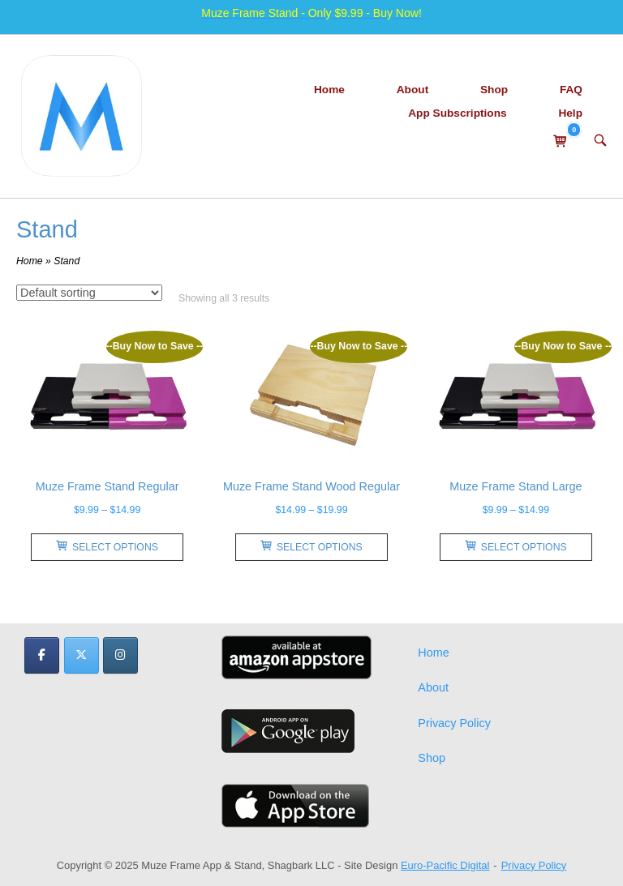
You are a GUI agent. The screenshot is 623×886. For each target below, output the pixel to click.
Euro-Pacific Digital (445, 865)
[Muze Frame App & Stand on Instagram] (120, 655)
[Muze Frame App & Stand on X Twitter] (81, 655)
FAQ (571, 89)
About (412, 89)
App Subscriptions (457, 113)
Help (570, 113)
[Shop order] (89, 293)
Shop (494, 89)
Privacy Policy (454, 723)
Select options (107, 546)
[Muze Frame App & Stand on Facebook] (41, 655)
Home (329, 89)
